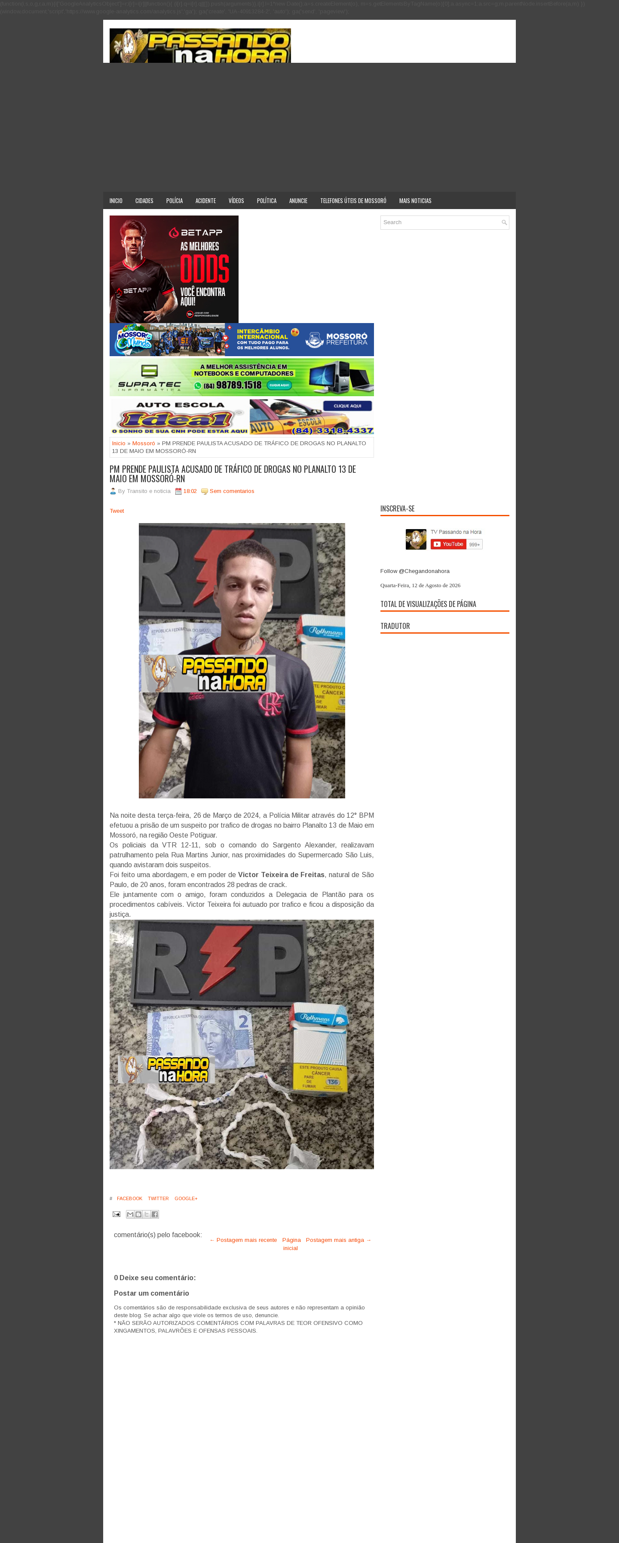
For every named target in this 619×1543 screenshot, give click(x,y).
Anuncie (298, 200)
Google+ (185, 1198)
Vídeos (236, 200)
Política (266, 200)
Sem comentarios (232, 491)
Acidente (206, 200)
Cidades (144, 200)
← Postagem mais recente (243, 1240)
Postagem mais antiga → (338, 1240)
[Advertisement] (309, 127)
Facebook (129, 1198)
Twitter (158, 1198)
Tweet (117, 511)
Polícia (174, 200)
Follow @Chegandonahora (415, 571)
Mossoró (143, 443)
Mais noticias (415, 200)
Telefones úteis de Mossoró (353, 200)
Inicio (116, 200)
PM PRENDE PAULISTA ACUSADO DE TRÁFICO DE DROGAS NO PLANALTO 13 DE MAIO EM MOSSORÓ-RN (233, 473)
